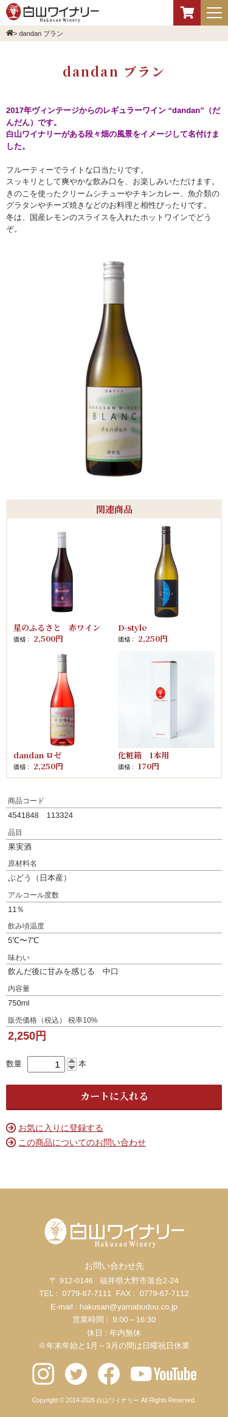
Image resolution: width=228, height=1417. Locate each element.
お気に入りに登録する (60, 1128)
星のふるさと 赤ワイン (56, 627)
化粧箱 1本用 (143, 755)
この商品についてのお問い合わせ (82, 1142)
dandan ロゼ (37, 755)
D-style (132, 627)
